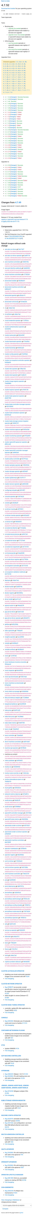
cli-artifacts (8, 314)
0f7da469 (27, 436)
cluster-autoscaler (10, 335)
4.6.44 (17, 68)
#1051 (15, 1193)
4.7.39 (22, 86)
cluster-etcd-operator (11, 375)
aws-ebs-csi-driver (10, 249)
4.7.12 (11, 75)
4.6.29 (18, 62)
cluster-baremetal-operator (13, 341)
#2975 (7, 1127)
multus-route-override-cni (13, 773)
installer (7, 643)
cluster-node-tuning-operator (13, 1005)
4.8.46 (7, 174)
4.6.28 (7, 149)
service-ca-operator (11, 930)
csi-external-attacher (11, 528)
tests (6, 943)
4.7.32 (11, 84)
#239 (27, 976)
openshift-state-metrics (12, 819)
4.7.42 (17, 88)
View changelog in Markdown (10, 1200)
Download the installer (8, 8)
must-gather (8, 788)
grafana (7, 624)
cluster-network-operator (11, 984)
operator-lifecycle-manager (12, 1175)
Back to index (5, 1)
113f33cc (26, 320)
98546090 (26, 962)
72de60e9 (15, 729)
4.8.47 (7, 172)
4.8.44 (7, 178)
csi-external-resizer (11, 540)
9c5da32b (24, 302)
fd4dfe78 (17, 800)
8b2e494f (21, 335)
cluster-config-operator (12, 354)
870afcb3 (8, 685)
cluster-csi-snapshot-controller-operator (17, 360)
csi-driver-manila (10, 509)
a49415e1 (25, 534)
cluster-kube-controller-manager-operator (17, 404)
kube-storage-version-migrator (13, 1100)
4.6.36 (5, 66)
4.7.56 (7, 189)
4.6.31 (5, 64)
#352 (15, 1010)
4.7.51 (7, 97)
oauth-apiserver (7, 1149)
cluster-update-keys (11, 478)
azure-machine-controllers (13, 274)
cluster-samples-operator (13, 465)
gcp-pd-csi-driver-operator (13, 618)
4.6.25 (7, 156)
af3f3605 (20, 760)
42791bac (25, 459)
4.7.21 (7, 112)
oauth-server (9, 806)
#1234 (23, 1078)
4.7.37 (17, 86)
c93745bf (28, 813)
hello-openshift (9, 630)
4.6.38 (7, 145)
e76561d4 (25, 390)
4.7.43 (22, 88)
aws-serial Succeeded (15, 49)
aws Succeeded (13, 43)
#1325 (7, 993)
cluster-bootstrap (10, 348)
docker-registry (9, 593)
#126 (17, 1048)
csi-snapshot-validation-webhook (15, 572)
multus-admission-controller (12, 1134)
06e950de (21, 855)
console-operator (10, 496)
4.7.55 (7, 191)
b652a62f (26, 515)
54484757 (15, 423)
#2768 (24, 1180)
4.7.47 (7, 106)
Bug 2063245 (9, 1191)
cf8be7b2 (23, 369)
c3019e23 (21, 496)
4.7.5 (7, 117)
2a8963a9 (15, 452)
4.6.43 (7, 143)
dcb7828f (8, 842)
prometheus (8, 892)
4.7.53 (7, 196)
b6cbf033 (20, 670)
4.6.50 (22, 70)
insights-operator (10, 637)
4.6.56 (7, 134)
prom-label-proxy (10, 886)
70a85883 (8, 383)
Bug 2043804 (9, 1076)
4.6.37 (11, 66)
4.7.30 (7, 110)
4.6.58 (7, 130)
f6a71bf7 (21, 249)
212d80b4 (25, 698)
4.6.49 (17, 70)
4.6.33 (7, 147)
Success (20, 97)
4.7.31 (5, 84)
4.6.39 (17, 66)
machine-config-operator (11, 1115)
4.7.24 (22, 79)
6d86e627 (8, 289)
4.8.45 (7, 176)
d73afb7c (26, 794)
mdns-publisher (10, 760)
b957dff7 (22, 490)
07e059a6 (24, 354)
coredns (7, 503)
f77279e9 (22, 540)
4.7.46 (17, 90)
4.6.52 (11, 73)
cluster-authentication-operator (14, 327)
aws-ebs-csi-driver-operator (13, 255)
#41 (12, 1038)
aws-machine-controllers (12, 262)
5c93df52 (8, 329)
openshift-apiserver (9, 1162)
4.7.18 (17, 77)
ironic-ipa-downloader (11, 677)
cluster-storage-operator (12, 471)
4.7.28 (17, 81)
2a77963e (25, 559)
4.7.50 (7, 99)
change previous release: (9, 1202)
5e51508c (25, 867)
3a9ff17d (27, 255)
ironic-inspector (10, 670)
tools (6, 955)
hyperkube (5, 1070)
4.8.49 (7, 167)
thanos (7, 949)
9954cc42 (26, 899)
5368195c (26, 262)
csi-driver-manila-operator (13, 515)
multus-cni (8, 767)
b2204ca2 (8, 415)
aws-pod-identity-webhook (13, 268)
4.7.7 (27, 90)
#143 (12, 1063)
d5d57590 (8, 398)
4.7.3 (7, 121)
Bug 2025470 (9, 1119)
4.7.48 (7, 104)
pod (6, 880)
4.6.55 (7, 136)
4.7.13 (7, 114)
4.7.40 (5, 88)
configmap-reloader (11, 490)
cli (5, 308)
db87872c (21, 886)
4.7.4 (7, 119)
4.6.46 (5, 70)
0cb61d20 (21, 612)
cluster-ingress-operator (12, 390)
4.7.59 (7, 183)
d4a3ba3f (15, 503)
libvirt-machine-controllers (13, 742)
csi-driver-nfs (9, 522)
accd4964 (21, 637)
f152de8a (23, 528)
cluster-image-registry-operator (14, 381)
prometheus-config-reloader (13, 905)
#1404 (7, 997)
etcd (3, 1045)
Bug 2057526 (9, 1123)
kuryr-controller (9, 735)
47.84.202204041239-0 (15, 236)
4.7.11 (5, 75)
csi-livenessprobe (10, 553)
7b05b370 (8, 781)
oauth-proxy (8, 800)
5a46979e (19, 586)
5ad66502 (26, 268)
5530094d (17, 767)
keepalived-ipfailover (11, 704)
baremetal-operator (11, 295)
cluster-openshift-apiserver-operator (16, 442)
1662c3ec (26, 773)
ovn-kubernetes (7, 1187)
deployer (7, 580)
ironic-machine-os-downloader (14, 683)
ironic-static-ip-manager (12, 691)
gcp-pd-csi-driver (10, 612)
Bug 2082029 (9, 1074)
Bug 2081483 (9, 1178)
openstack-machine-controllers (14, 840)
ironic (6, 656)
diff (21, 238)
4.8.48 (7, 170)
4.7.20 (5, 79)
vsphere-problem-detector (13, 962)
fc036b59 (8, 362)
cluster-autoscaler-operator (12, 971)
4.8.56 (7, 165)
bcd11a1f (18, 599)
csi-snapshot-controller (12, 566)
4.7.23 (17, 79)
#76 (22, 1155)
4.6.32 (11, 64)
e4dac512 (16, 936)
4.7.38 (7, 108)
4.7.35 (5, 86)
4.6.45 (22, 68)
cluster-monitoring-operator (13, 436)
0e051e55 (17, 710)
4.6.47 (11, 70)
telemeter (8, 936)
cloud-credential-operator (13, 320)
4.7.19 (22, 77)
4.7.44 (5, 90)
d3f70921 (20, 509)
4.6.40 (22, 66)
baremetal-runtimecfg (11, 302)
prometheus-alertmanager (13, 899)
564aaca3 (8, 664)
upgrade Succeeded (14, 28)
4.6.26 (7, 154)
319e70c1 (14, 949)
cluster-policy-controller (12, 459)
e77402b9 (26, 274)
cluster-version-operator (12, 484)
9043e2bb (26, 429)
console (4, 1017)
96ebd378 (21, 605)
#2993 (18, 1121)
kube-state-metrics (11, 723)
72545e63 (19, 861)
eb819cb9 (26, 742)
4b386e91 (22, 281)
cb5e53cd (18, 892)
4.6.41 (5, 68)
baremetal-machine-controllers (14, 287)
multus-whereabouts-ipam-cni (14, 779)
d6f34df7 (25, 471)
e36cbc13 (22, 295)
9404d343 (18, 522)
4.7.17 (11, 77)
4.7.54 (7, 194)
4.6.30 (23, 62)
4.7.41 (11, 88)
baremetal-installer (11, 281)
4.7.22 (11, 79)
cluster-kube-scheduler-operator (15, 413)
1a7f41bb (14, 656)
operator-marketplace (11, 848)
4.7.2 (7, 123)
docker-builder (9, 586)
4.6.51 (5, 73)
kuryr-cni (7, 729)
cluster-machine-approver (13, 429)
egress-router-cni (10, 605)
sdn (6, 924)
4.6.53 (17, 73)
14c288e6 (20, 716)
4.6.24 (7, 158)
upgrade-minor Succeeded (16, 35)
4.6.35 (22, 64)
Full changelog (9, 978)
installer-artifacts (10, 649)
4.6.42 (11, 68)
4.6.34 (17, 64)
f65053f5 (22, 930)
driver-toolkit (9, 599)
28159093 (10, 406)
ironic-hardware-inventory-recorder (15, 662)
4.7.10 (22, 73)
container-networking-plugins (13, 1030)
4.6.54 (7, 138)
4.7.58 (7, 185)
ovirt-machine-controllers (13, 874)
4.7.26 (11, 81)
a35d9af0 (8, 834)
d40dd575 (26, 618)
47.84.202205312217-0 (12, 238)
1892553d (26, 465)
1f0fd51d (27, 905)
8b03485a (19, 593)
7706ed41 (19, 630)
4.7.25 (5, 81)
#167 (19, 1108)
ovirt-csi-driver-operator (12, 867)
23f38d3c (24, 848)
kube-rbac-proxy (10, 716)
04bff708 (22, 723)
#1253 (26, 1074)
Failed (19, 112)
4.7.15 (22, 75)
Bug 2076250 (9, 1091)
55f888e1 (18, 806)
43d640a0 (25, 691)
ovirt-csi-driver (9, 861)
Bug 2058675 (9, 987)
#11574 (24, 1023)
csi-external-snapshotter (12, 547)
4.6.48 (7, 141)
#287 (22, 1167)
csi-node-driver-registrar (12, 559)
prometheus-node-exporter (13, 911)
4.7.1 (7, 125)
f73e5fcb (26, 341)
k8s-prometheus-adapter (12, 698)
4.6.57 (7, 132)
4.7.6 (22, 90)
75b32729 (26, 874)
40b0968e (25, 819)
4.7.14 (17, 75)
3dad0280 (21, 553)
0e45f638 (23, 704)
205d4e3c (18, 788)
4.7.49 (7, 101)
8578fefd (23, 748)
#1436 (7, 1093)
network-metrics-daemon (13, 794)
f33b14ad (24, 677)
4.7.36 (11, 86)
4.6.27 (7, 152)
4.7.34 (22, 84)
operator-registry (10, 855)
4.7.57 (7, 187)
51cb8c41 (23, 375)
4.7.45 (11, 90)
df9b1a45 (8, 444)
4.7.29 (22, 81)
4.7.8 (5, 92)
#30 (12, 1142)
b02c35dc (15, 624)
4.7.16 (5, 77)
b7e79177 (22, 478)
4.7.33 (17, 84)
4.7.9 (10, 92)
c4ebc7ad (12, 308)
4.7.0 (7, 128)
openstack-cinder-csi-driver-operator (16, 832)
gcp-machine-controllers (11, 1056)
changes (13, 97)
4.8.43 (7, 180)
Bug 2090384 (9, 1021)
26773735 (25, 547)
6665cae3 (21, 348)
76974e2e (27, 911)
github (21, 1212)
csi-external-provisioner (12, 534)
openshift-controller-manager (14, 813)
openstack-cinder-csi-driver (13, 825)
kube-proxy (8, 710)
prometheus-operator (11, 918)
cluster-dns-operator (11, 369)
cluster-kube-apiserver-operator (14, 396)
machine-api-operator (11, 748)
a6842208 (25, 484)
